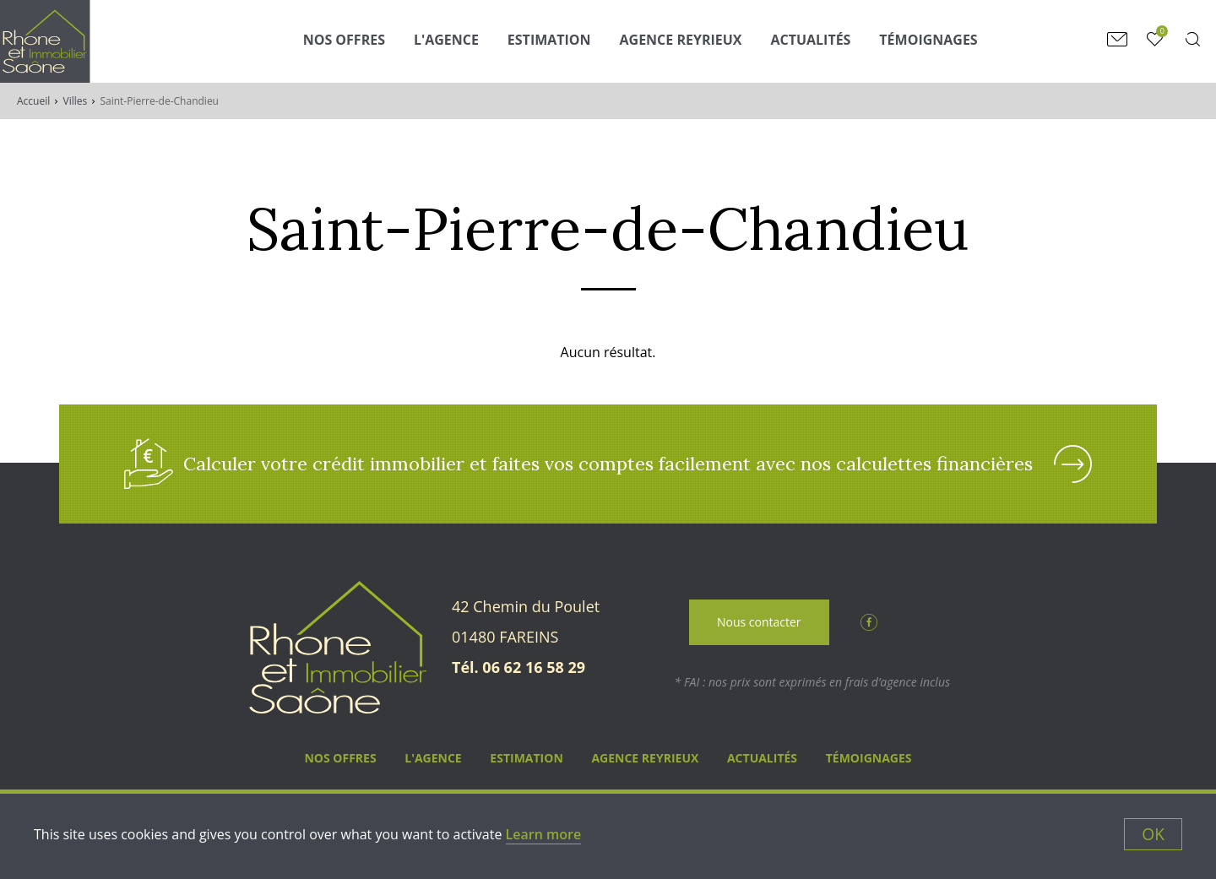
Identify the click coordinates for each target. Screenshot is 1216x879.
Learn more (544, 834)
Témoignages (928, 39)
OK (1153, 833)
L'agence (446, 39)
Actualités (810, 39)
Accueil (33, 101)
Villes (75, 101)
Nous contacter (759, 622)
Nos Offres (344, 39)
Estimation (549, 39)
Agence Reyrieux (681, 39)
